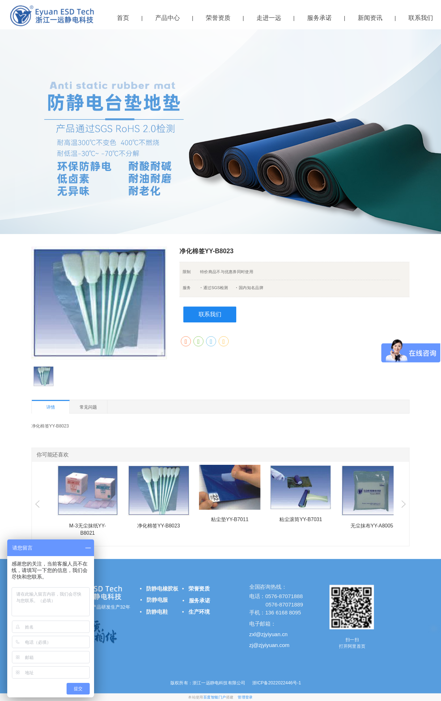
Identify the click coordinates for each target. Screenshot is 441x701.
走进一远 (268, 17)
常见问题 (88, 406)
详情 (50, 407)
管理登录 (245, 697)
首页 (123, 17)
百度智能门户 (214, 697)
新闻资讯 (370, 17)
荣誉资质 (218, 17)
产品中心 (167, 17)
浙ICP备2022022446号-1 (276, 682)
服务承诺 (319, 17)
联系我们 (210, 314)
